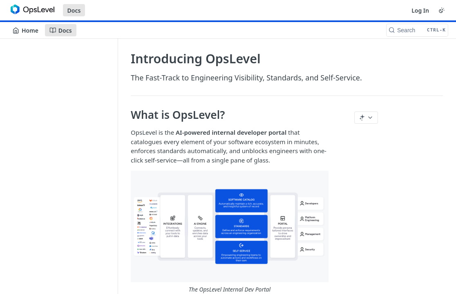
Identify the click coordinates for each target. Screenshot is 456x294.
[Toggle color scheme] (442, 10)
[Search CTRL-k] (417, 30)
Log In (420, 10)
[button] (230, 232)
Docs (74, 10)
